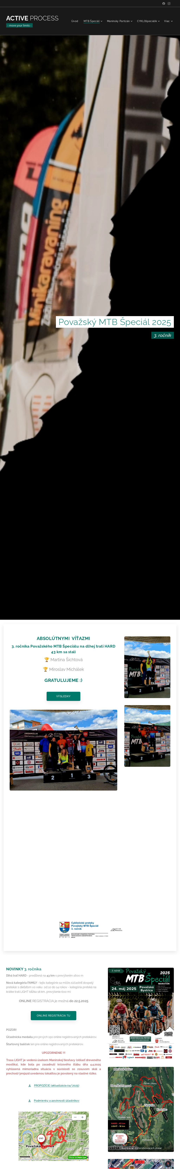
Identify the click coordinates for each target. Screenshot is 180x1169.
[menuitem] (75, 21)
